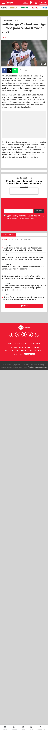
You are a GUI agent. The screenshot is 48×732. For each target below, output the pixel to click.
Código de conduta (11, 351)
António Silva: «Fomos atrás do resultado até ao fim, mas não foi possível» (23, 268)
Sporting (24, 8)
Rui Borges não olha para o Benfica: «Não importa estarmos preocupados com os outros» (24, 277)
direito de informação (20, 218)
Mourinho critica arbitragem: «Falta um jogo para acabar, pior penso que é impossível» (22, 258)
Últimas (4, 8)
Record (4, 37)
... (25, 69)
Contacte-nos (17, 354)
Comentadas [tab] (26, 239)
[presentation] (24, 191)
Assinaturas (38, 351)
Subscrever (39, 210)
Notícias (24, 306)
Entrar (43, 3)
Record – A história (32, 347)
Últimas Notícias (8, 235)
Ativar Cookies (29, 354)
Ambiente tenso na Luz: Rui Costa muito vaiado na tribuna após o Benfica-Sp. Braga (22, 249)
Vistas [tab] (15, 239)
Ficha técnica (35, 344)
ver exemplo (24, 187)
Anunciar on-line (26, 351)
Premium (13, 8)
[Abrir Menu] (3, 3)
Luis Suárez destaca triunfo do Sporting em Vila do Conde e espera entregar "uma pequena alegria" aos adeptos (24, 288)
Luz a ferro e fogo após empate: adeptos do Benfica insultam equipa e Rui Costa (23, 298)
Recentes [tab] (6, 239)
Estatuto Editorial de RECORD (17, 344)
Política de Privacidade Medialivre (38, 367)
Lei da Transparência (15, 347)
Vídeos (6, 295)
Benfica (35, 8)
